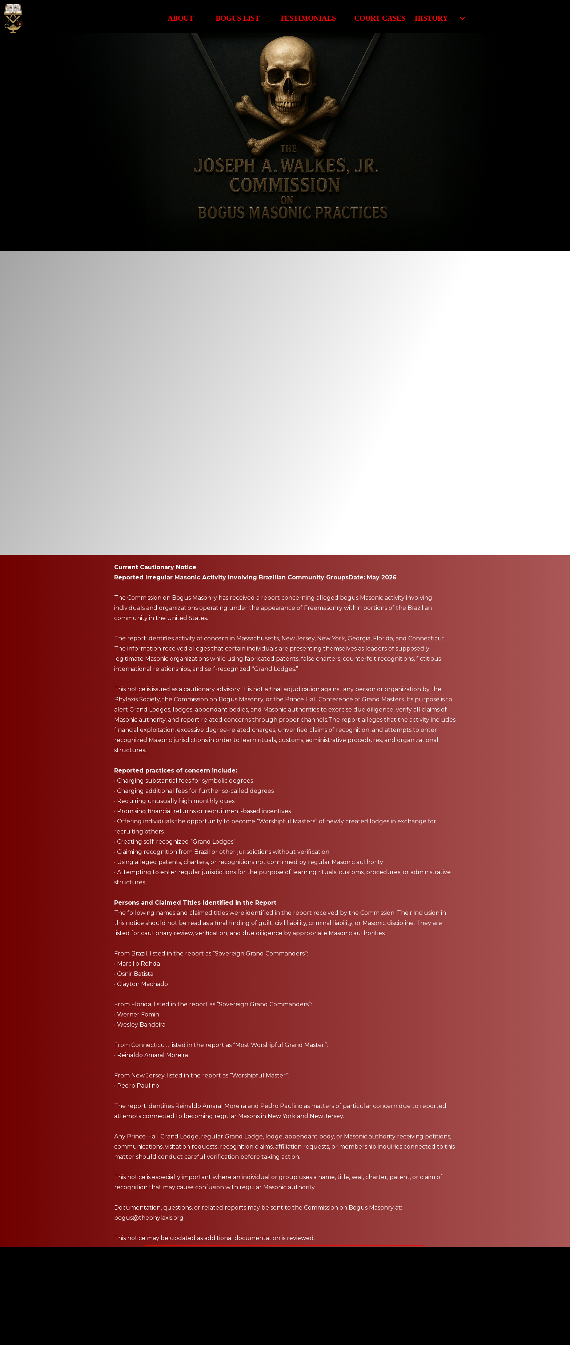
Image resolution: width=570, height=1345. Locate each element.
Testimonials (308, 18)
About (180, 18)
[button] (436, 18)
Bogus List (238, 18)
